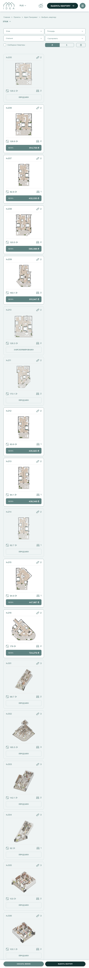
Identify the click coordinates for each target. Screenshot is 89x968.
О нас (7, 924)
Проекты (17, 17)
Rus (23, 6)
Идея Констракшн (12, 938)
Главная (6, 17)
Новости (8, 931)
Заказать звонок (23, 964)
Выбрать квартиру (62, 6)
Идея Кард (9, 935)
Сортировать (65, 39)
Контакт (8, 942)
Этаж (7, 22)
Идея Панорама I (31, 17)
